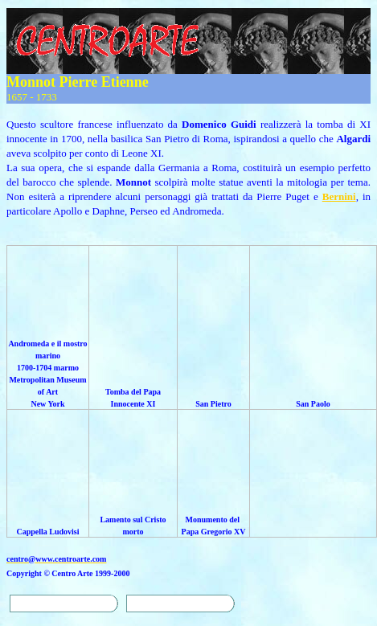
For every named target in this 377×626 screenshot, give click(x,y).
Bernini (339, 196)
